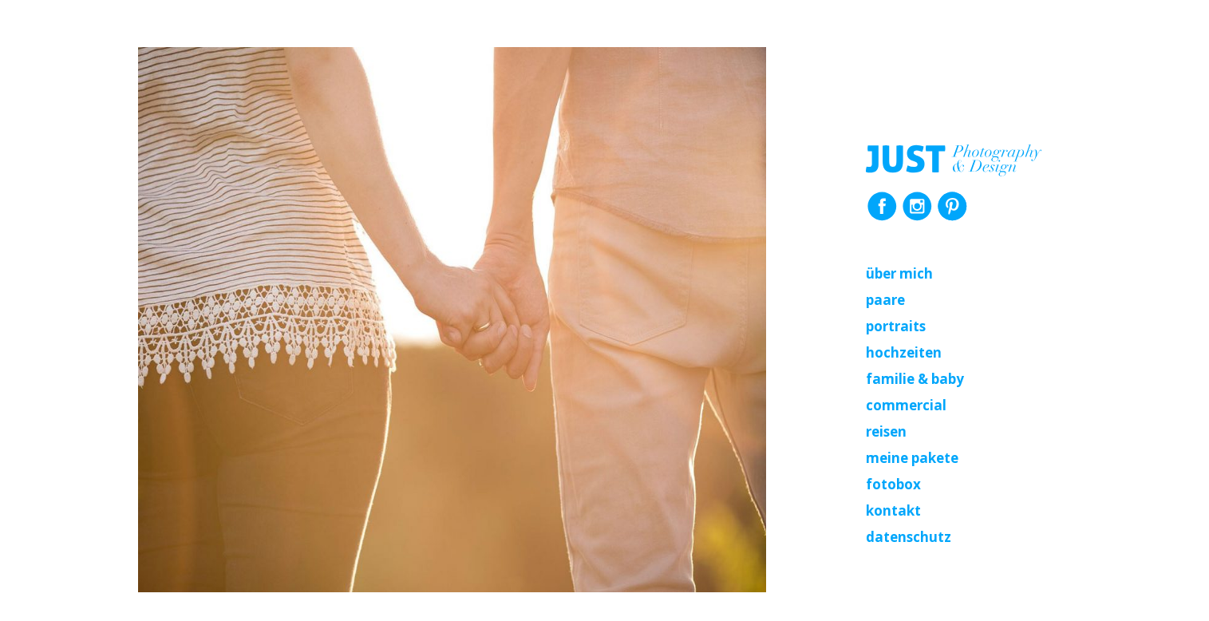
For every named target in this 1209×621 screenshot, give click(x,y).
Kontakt (893, 510)
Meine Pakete (912, 458)
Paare (885, 300)
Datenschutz (908, 537)
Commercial (906, 405)
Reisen (886, 431)
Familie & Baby (915, 379)
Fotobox (893, 484)
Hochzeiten (904, 352)
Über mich (899, 273)
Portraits (896, 326)
